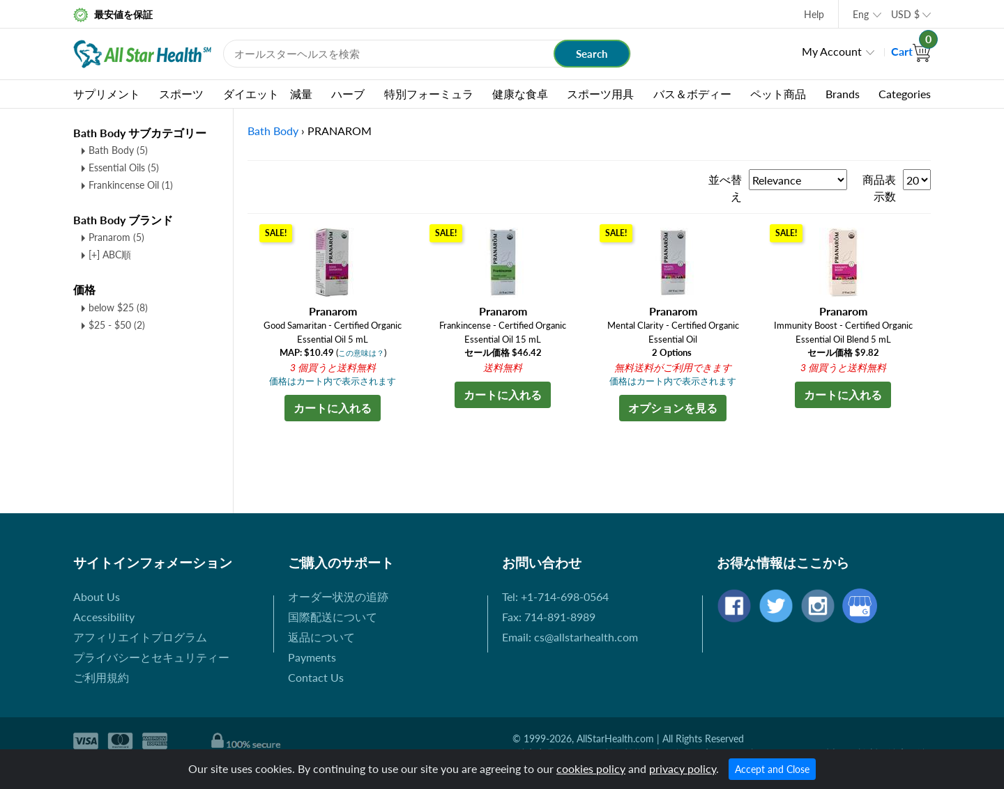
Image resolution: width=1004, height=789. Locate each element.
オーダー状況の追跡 (338, 596)
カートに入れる (333, 407)
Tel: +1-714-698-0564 (555, 596)
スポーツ (181, 93)
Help (814, 14)
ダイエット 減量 (267, 93)
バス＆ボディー (692, 93)
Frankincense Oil (131, 185)
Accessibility (104, 616)
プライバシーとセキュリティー (151, 657)
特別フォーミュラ (428, 93)
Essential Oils (124, 167)
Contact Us (316, 677)
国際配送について (332, 616)
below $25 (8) (118, 307)
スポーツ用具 (600, 93)
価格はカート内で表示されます (332, 380)
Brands (843, 93)
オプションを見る (672, 407)
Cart (911, 51)
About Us (96, 596)
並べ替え (725, 188)
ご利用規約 (101, 677)
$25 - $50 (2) (117, 325)
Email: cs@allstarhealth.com (570, 636)
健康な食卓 (520, 93)
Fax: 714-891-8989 (548, 616)
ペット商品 (778, 93)
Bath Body (118, 150)
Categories (904, 93)
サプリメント (106, 93)
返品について (321, 636)
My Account (832, 51)
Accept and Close (772, 769)
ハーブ (348, 93)
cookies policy (590, 768)
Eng (861, 14)
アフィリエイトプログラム (140, 636)
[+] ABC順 (110, 254)
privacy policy (682, 768)
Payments (312, 657)
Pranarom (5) (116, 237)
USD (905, 14)
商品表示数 (879, 188)
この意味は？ (361, 352)
